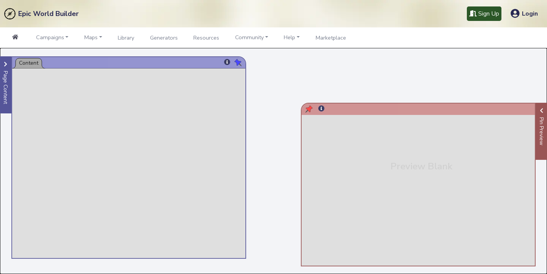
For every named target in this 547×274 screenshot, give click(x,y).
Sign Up (484, 14)
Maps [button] (91, 37)
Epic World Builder (48, 13)
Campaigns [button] (50, 37)
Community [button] (249, 37)
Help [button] (289, 37)
